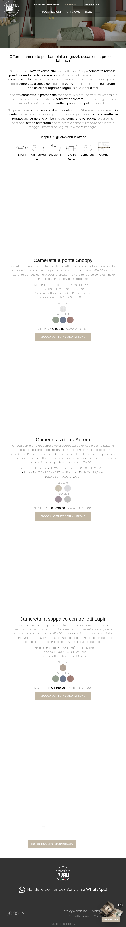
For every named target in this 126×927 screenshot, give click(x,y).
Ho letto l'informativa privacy (63, 819)
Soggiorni (55, 155)
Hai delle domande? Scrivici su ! (63, 889)
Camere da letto (38, 157)
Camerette (87, 155)
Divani (22, 155)
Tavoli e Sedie (71, 157)
